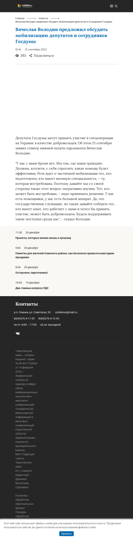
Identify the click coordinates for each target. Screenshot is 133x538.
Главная (19, 18)
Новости (43, 18)
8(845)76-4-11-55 (24, 318)
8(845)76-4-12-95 (48, 318)
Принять (66, 533)
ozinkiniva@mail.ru (66, 312)
